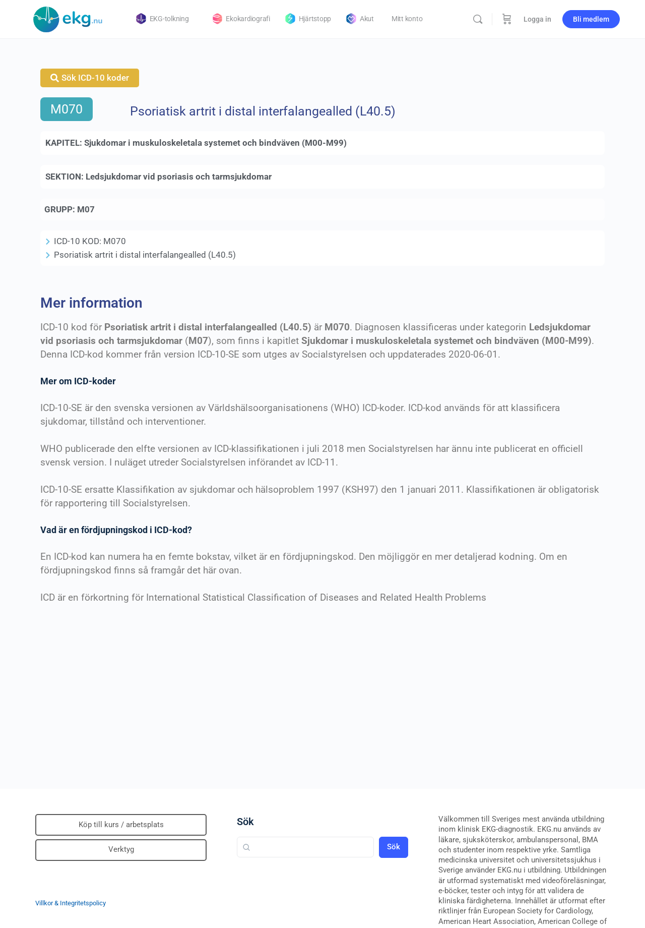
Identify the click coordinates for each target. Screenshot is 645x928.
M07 (86, 209)
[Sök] (478, 19)
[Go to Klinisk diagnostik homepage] (68, 18)
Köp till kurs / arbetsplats (121, 824)
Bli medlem (591, 19)
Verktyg (121, 849)
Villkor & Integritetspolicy (70, 903)
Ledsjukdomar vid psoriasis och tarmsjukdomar (179, 176)
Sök (245, 822)
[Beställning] (506, 19)
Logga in (537, 19)
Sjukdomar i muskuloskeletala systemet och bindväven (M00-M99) (215, 143)
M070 (66, 109)
